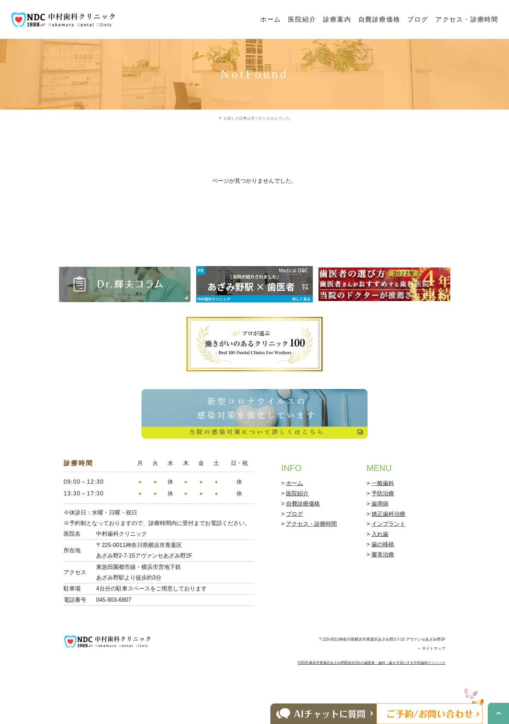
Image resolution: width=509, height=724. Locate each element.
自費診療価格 (379, 19)
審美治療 (382, 585)
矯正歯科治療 (388, 544)
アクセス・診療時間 (466, 19)
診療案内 (337, 19)
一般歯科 (382, 514)
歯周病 (379, 534)
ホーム (270, 19)
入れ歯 (379, 564)
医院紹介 (302, 19)
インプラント (388, 554)
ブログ (417, 19)
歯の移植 (382, 574)
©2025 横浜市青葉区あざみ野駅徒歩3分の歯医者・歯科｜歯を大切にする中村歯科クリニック (371, 693)
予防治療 (382, 523)
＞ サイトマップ (431, 679)
